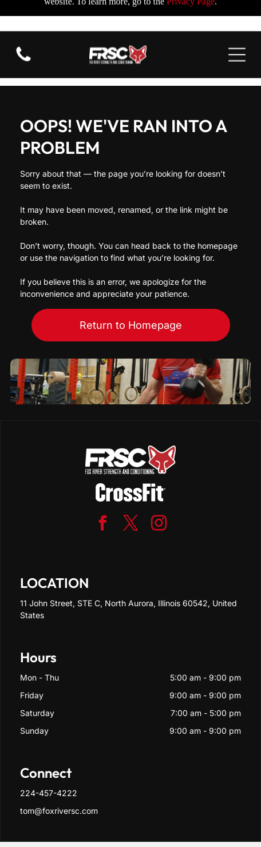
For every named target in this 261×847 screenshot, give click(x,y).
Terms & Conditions (149, 824)
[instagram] (158, 486)
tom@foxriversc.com (59, 772)
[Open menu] (237, 23)
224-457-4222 (48, 754)
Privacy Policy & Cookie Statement (109, 814)
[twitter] (130, 486)
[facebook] (102, 486)
